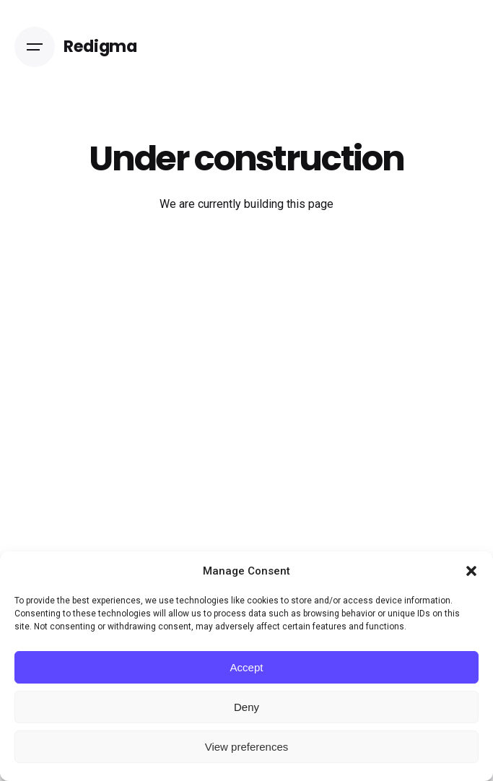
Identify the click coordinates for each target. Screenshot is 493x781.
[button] (471, 571)
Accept (246, 667)
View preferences (247, 747)
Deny (246, 707)
